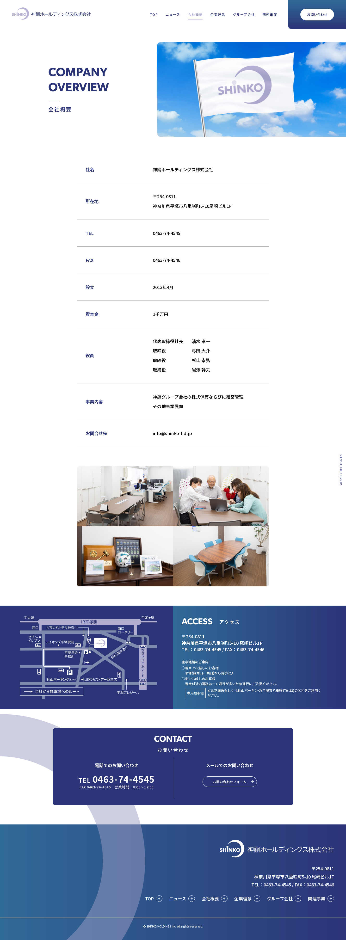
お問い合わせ (317, 14)
